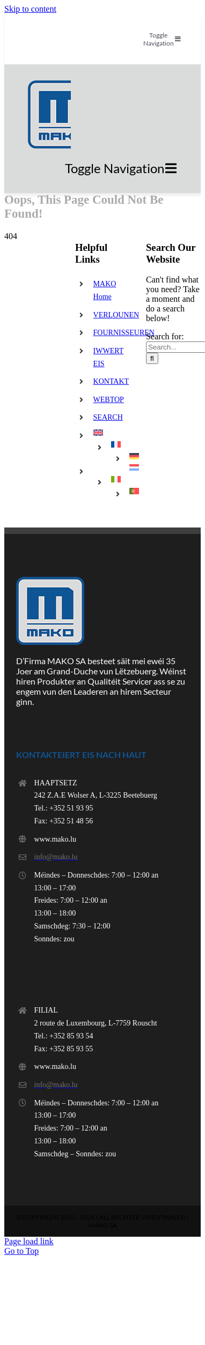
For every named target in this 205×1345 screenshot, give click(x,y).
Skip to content (30, 8)
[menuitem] (111, 432)
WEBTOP (108, 400)
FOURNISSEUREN (124, 333)
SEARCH (108, 417)
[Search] (152, 358)
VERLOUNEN (116, 315)
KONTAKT (111, 381)
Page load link (29, 1241)
